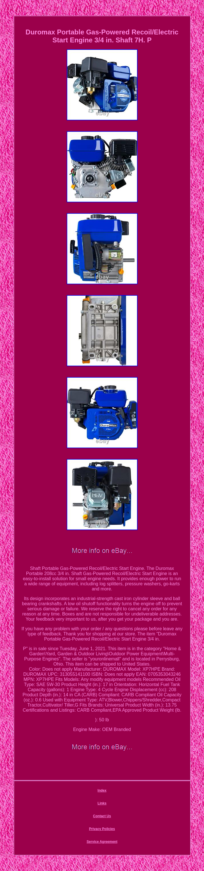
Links (102, 803)
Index (102, 790)
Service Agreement (102, 842)
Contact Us (102, 816)
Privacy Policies (102, 829)
